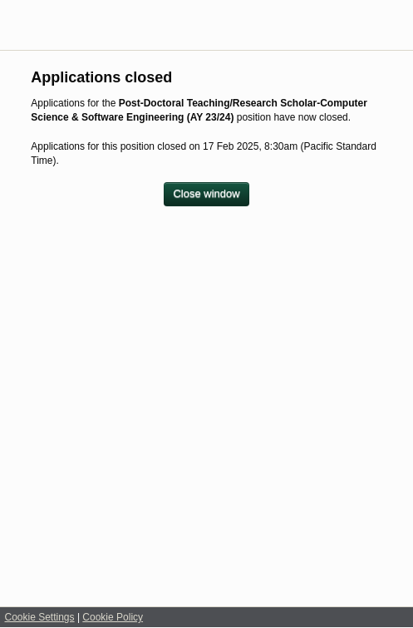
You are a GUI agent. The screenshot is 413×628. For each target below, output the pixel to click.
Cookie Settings (40, 617)
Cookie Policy (112, 617)
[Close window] (206, 194)
